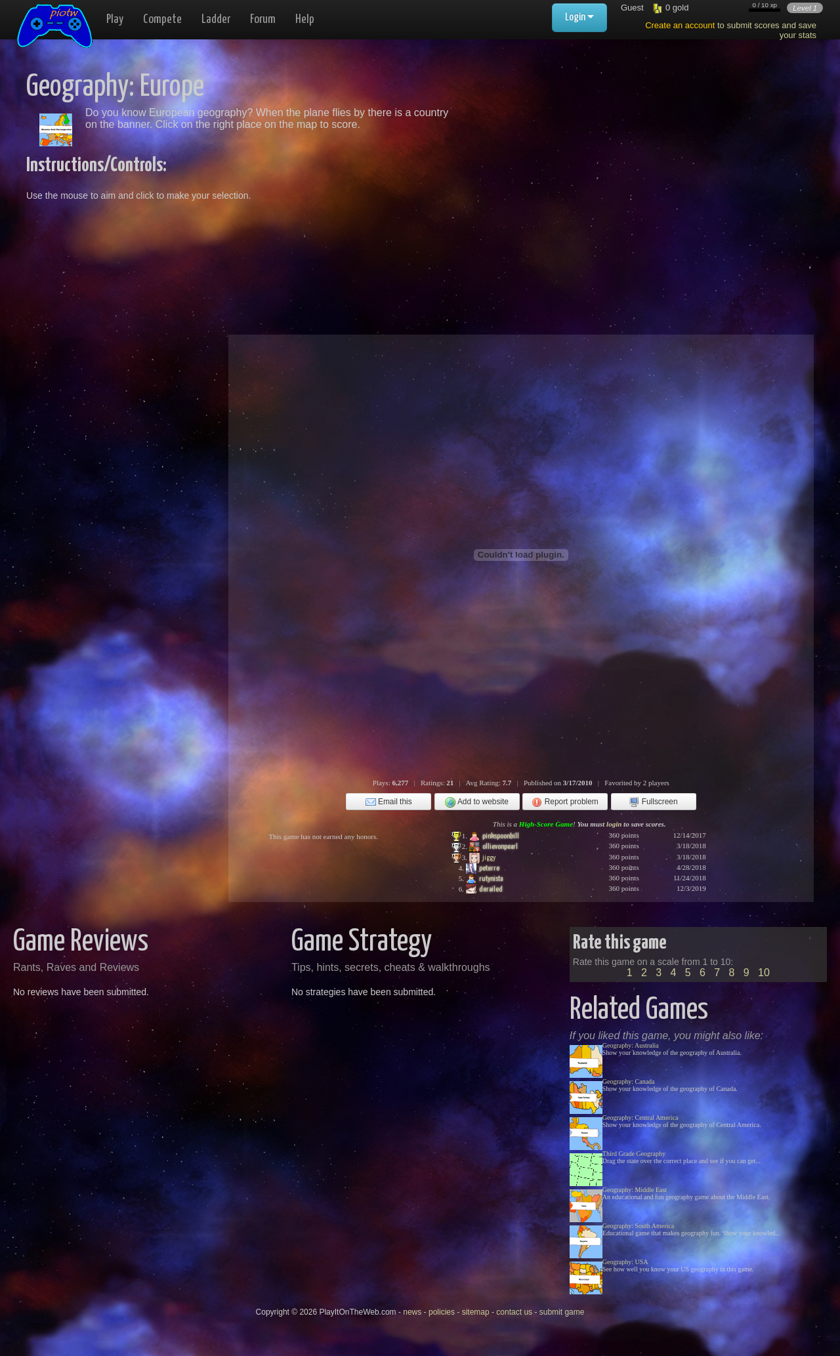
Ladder (215, 19)
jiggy (482, 858)
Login (579, 17)
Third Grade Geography (633, 1153)
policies (442, 1312)
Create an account (680, 25)
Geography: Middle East (634, 1189)
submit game (562, 1312)
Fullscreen (653, 802)
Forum (263, 19)
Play (114, 19)
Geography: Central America (640, 1117)
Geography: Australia (630, 1045)
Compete (162, 19)
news (412, 1312)
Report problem (565, 802)
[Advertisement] (605, 164)
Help (304, 19)
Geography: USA (625, 1261)
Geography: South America (638, 1225)
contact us (514, 1312)
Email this (389, 802)
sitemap (476, 1312)
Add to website (477, 802)
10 (764, 972)
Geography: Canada (628, 1081)
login (613, 824)
